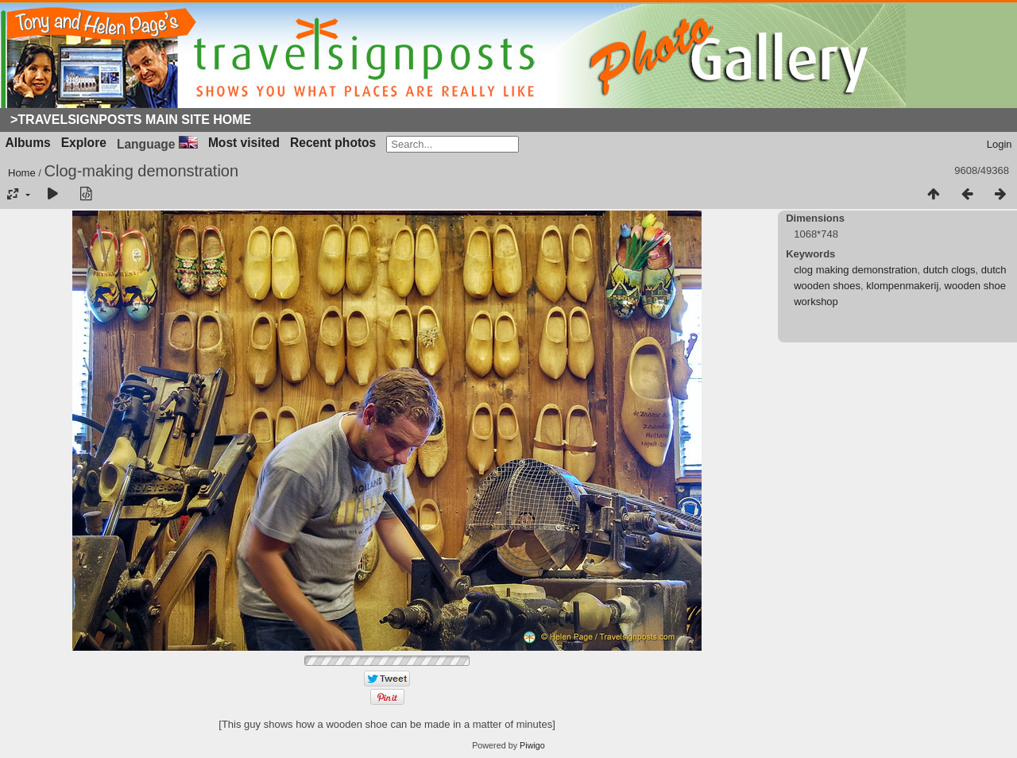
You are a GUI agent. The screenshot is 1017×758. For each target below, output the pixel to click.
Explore (83, 142)
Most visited (244, 142)
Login (999, 144)
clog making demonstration (855, 270)
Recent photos (333, 142)
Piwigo (532, 745)
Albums (28, 142)
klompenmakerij (902, 286)
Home (22, 173)
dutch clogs (949, 270)
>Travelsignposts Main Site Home (130, 119)
